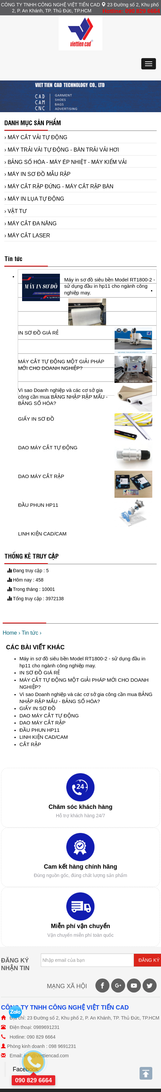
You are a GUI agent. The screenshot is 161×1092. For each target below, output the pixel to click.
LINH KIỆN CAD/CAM (43, 737)
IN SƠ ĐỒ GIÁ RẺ (39, 672)
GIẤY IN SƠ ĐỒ (37, 708)
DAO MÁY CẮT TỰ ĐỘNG (49, 715)
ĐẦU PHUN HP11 (39, 730)
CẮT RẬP (30, 744)
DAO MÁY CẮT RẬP (42, 722)
